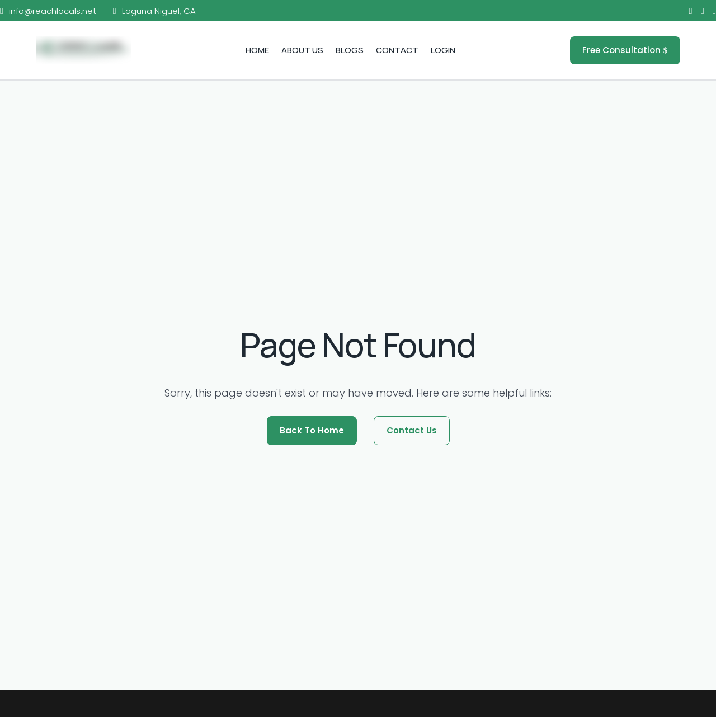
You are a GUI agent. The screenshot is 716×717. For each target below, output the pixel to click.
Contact (397, 50)
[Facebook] (691, 11)
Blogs (350, 50)
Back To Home (312, 430)
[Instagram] (702, 11)
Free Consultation (621, 50)
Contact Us (412, 430)
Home (257, 50)
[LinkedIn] (714, 11)
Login (443, 50)
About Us (302, 50)
